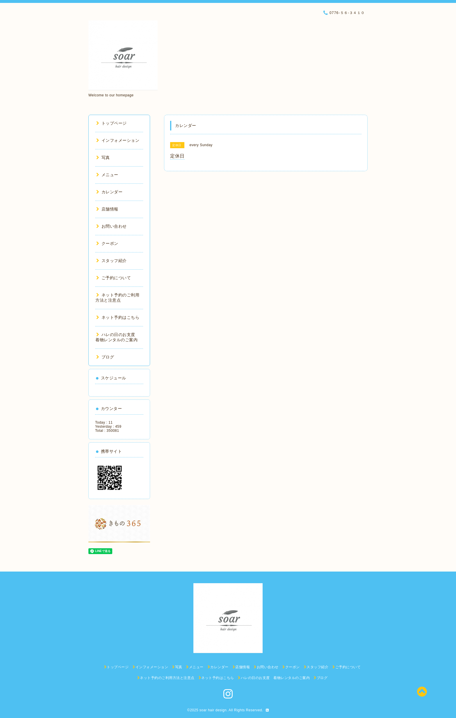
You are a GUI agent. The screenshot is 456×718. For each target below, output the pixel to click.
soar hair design (213, 710)
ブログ (105, 357)
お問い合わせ (111, 226)
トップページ (111, 123)
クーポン (107, 243)
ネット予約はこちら (117, 317)
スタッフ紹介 (111, 260)
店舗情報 (107, 209)
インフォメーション (117, 140)
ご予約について (113, 277)
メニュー (107, 174)
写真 (103, 157)
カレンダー (109, 192)
